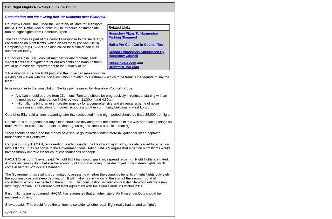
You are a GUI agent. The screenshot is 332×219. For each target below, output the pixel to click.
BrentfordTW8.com (124, 67)
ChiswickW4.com (122, 63)
